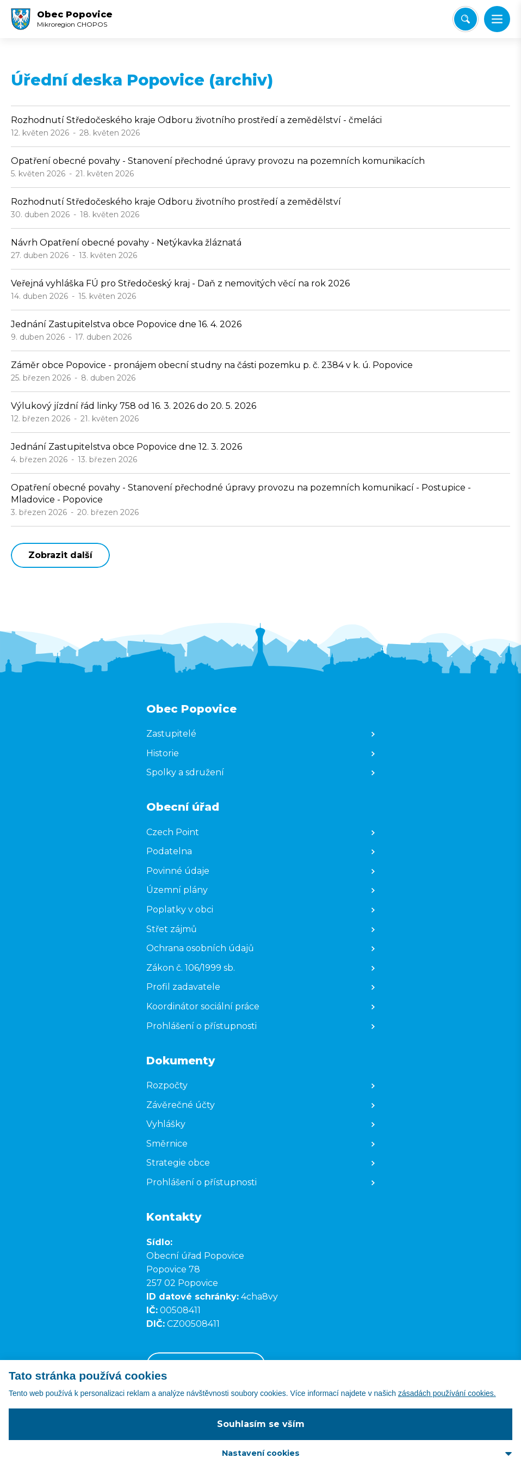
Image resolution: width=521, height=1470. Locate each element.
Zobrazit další (60, 555)
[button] (497, 19)
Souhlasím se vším (261, 1424)
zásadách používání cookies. (447, 1393)
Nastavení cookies (261, 1453)
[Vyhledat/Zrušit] (465, 19)
